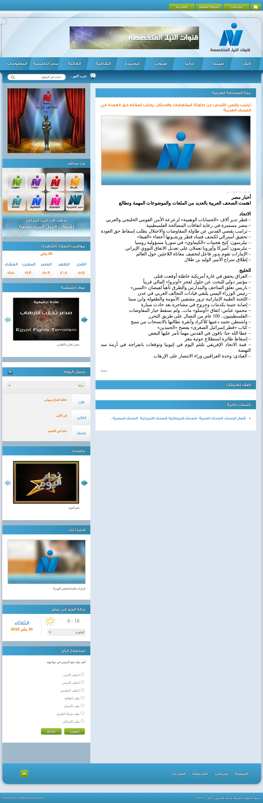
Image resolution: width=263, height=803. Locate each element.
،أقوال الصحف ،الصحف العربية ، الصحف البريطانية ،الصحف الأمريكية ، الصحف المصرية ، (178, 418)
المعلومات (17, 63)
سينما (218, 63)
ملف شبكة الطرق (68, 714)
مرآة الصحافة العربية (231, 93)
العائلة (74, 63)
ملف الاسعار (71, 706)
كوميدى (132, 63)
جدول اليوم (74, 372)
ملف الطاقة (71, 698)
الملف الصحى (70, 683)
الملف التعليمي (69, 690)
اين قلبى (61, 415)
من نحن (236, 7)
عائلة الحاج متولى (55, 400)
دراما (189, 63)
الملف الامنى (71, 675)
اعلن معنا (200, 774)
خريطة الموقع (209, 7)
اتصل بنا (182, 7)
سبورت (160, 63)
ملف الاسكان (71, 721)
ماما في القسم (57, 431)
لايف (247, 63)
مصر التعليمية (45, 64)
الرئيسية (241, 774)
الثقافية (103, 63)
